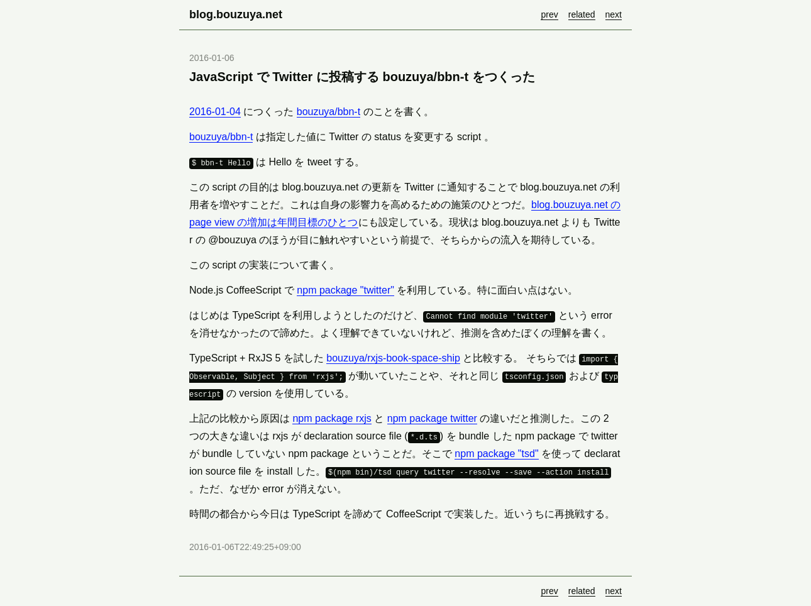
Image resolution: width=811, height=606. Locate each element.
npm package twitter (432, 418)
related (581, 14)
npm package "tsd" (496, 453)
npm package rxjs (331, 418)
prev (549, 14)
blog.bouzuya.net (235, 14)
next (613, 14)
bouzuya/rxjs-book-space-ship (393, 358)
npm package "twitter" (345, 290)
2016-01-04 (215, 111)
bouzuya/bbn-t (328, 111)
